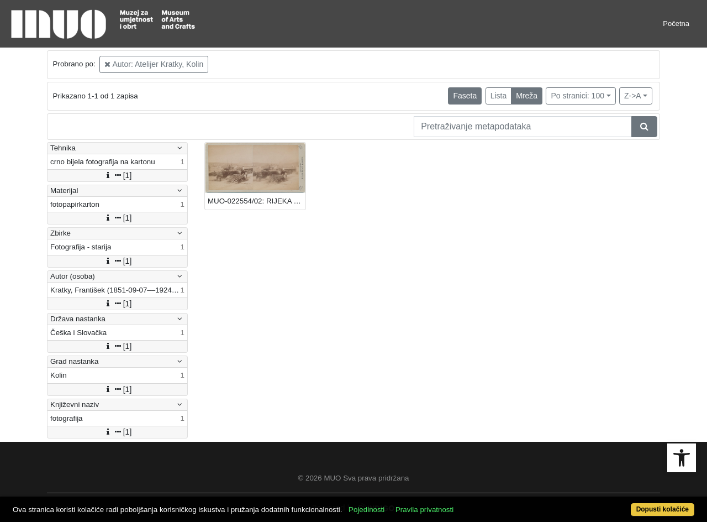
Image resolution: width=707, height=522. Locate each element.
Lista (498, 95)
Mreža (526, 95)
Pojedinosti (366, 509)
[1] (117, 175)
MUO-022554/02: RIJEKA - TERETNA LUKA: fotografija (256, 201)
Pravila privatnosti (424, 509)
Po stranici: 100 (577, 95)
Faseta (465, 95)
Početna (676, 23)
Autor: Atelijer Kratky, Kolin (153, 64)
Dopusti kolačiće (662, 509)
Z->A (632, 95)
